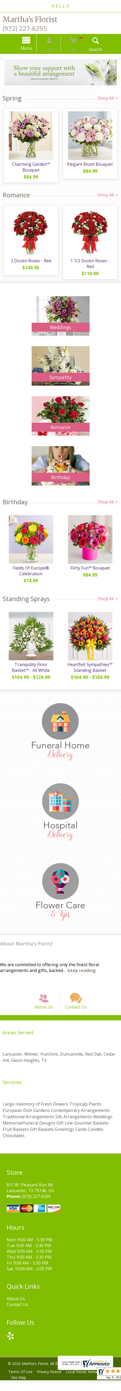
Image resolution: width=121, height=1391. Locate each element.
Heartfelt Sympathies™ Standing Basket (90, 672)
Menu (31, 48)
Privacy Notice (52, 1382)
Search (90, 49)
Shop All (108, 98)
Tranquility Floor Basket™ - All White (30, 672)
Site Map (19, 1388)
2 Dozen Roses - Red (30, 263)
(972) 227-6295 (25, 28)
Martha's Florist (30, 19)
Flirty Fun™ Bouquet (90, 572)
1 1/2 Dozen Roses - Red (90, 266)
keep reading (81, 976)
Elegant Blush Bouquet (91, 165)
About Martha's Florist (26, 948)
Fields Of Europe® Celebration (30, 575)
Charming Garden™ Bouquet (30, 168)
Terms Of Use (21, 1382)
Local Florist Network (88, 1382)
